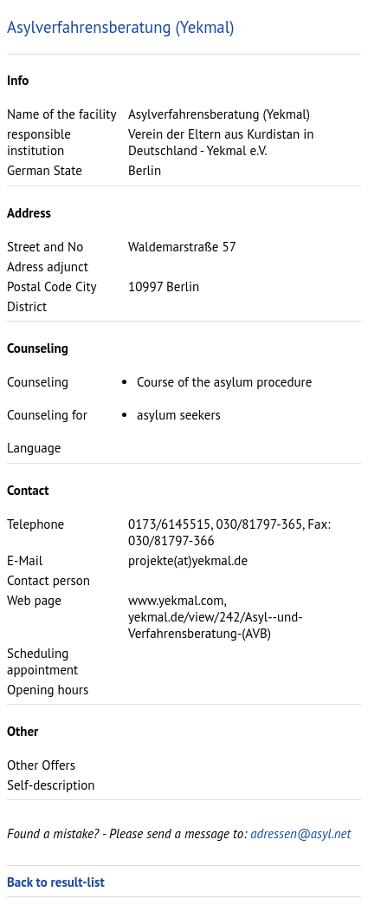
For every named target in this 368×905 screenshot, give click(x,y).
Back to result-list (56, 882)
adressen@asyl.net (300, 833)
